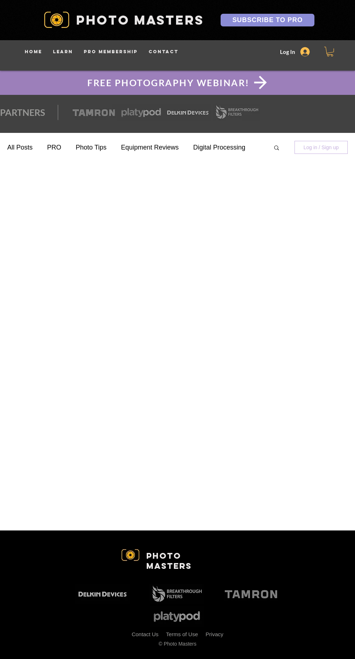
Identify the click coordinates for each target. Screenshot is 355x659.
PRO (54, 147)
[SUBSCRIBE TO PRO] (267, 20)
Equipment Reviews (150, 147)
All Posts (20, 147)
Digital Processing (219, 147)
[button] (62, 51)
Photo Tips (91, 147)
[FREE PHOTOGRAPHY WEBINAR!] (177, 82)
